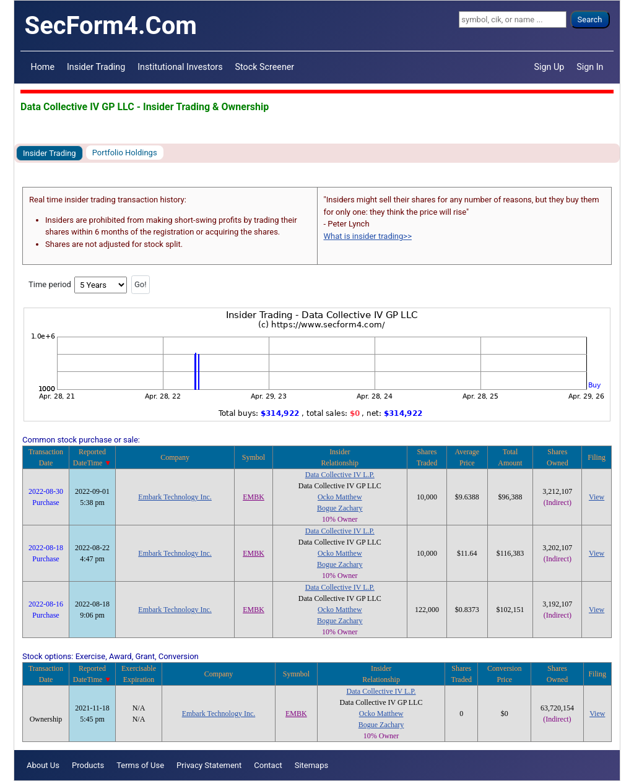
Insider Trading (96, 67)
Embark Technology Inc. (175, 497)
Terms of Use (140, 765)
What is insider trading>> (368, 236)
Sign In (589, 67)
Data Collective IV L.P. (340, 474)
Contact (268, 765)
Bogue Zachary (340, 508)
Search (590, 19)
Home (42, 67)
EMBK (253, 497)
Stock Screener (265, 67)
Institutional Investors (179, 67)
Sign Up (549, 67)
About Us (43, 765)
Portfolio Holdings (124, 152)
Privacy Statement (208, 765)
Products (88, 765)
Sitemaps (312, 765)
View (596, 497)
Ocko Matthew (340, 497)
